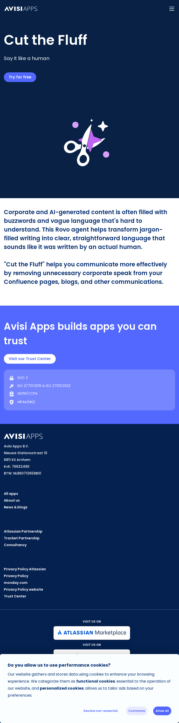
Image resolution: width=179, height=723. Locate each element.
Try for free (20, 77)
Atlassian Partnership (23, 531)
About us (12, 500)
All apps (11, 493)
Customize (136, 711)
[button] (172, 8)
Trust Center (15, 596)
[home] (82, 9)
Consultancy (15, 544)
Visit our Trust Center (30, 359)
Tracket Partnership (22, 538)
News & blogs (16, 507)
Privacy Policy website (23, 589)
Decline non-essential (100, 711)
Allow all (162, 711)
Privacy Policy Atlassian (25, 569)
